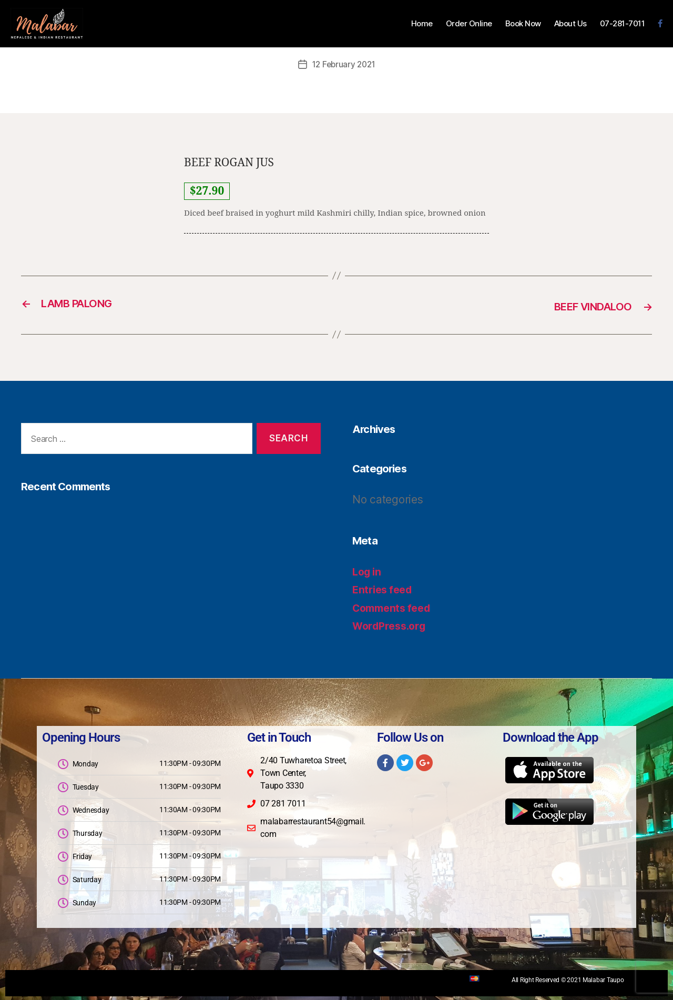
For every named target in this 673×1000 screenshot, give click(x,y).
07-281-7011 (622, 23)
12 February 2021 (344, 64)
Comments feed (394, 606)
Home (422, 23)
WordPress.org (392, 624)
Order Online (469, 23)
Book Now (523, 23)
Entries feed (384, 588)
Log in (368, 570)
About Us (570, 23)
